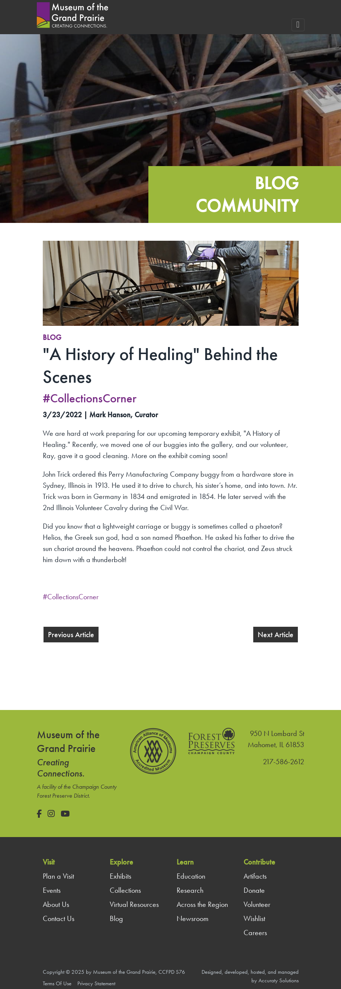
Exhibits (120, 876)
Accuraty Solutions (278, 980)
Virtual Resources (134, 904)
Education (191, 876)
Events (52, 890)
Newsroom (193, 918)
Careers (255, 932)
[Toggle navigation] (298, 25)
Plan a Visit (58, 876)
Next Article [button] (275, 634)
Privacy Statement (96, 983)
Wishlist (254, 918)
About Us (56, 904)
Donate (254, 890)
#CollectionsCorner (71, 596)
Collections (125, 890)
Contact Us (58, 918)
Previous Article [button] (71, 634)
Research (190, 890)
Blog (52, 337)
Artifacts (255, 876)
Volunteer (257, 904)
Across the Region (202, 904)
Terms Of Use (57, 983)
